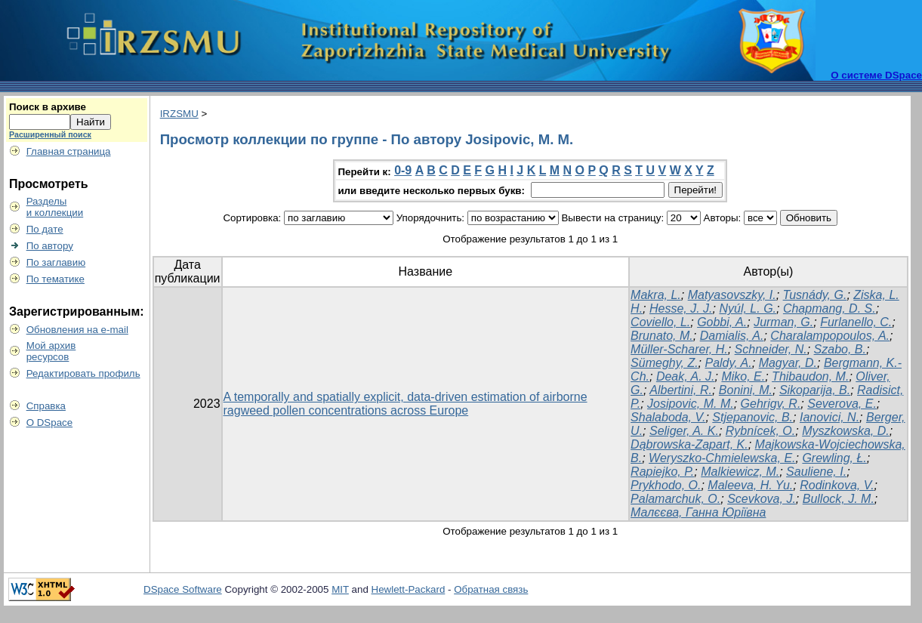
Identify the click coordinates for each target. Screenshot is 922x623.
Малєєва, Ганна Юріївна (698, 512)
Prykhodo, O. (666, 485)
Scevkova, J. (761, 498)
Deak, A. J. (685, 376)
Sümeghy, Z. (664, 362)
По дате (44, 229)
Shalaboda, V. (668, 417)
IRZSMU (179, 113)
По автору (49, 245)
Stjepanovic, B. (752, 417)
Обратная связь (491, 589)
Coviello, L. (660, 322)
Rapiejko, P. (662, 471)
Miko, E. (743, 376)
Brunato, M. (662, 335)
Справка (46, 406)
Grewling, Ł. (834, 458)
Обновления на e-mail (77, 329)
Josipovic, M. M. (690, 403)
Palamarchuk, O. (675, 498)
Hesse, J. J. (681, 308)
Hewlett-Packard (409, 589)
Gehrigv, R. (771, 403)
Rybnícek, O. (760, 430)
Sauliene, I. (816, 471)
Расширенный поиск (50, 134)
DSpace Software (182, 589)
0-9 (403, 170)
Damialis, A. (732, 335)
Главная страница (68, 151)
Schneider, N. (771, 349)
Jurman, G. (783, 322)
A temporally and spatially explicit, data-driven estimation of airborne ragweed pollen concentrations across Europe (405, 403)
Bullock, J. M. (838, 498)
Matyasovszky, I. (732, 294)
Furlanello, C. (856, 322)
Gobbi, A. (722, 322)
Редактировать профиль (83, 373)
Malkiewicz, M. (740, 471)
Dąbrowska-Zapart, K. (689, 444)
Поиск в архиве (47, 107)
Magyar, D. (788, 362)
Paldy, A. (728, 362)
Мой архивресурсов (51, 351)
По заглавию (56, 262)
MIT (340, 589)
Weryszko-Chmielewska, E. (722, 458)
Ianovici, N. (829, 417)
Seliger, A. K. (684, 430)
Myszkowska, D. (846, 430)
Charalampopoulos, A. (830, 335)
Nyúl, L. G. (747, 308)
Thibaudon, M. (810, 376)
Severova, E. (842, 403)
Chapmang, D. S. (829, 308)
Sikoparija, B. (814, 390)
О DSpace (49, 422)
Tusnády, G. (815, 294)
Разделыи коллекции (55, 207)
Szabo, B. (840, 349)
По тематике (55, 279)
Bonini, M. (745, 390)
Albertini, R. (680, 390)
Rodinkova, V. (837, 485)
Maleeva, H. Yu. (750, 485)
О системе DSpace (876, 75)
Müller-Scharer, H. (679, 349)
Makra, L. (656, 294)
